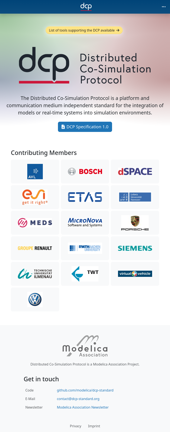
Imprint (94, 426)
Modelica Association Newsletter (83, 407)
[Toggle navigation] (163, 7)
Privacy (75, 426)
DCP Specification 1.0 (85, 127)
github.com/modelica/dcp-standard (85, 390)
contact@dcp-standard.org (78, 398)
